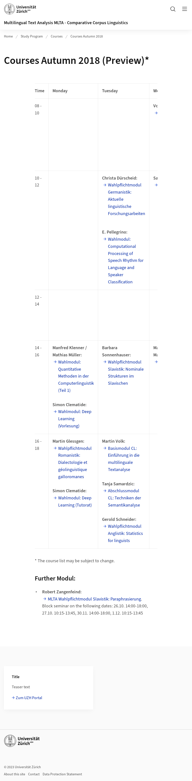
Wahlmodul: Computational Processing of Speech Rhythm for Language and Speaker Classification (125, 260)
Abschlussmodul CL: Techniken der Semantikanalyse (124, 498)
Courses (57, 36)
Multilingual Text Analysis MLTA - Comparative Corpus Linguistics (66, 23)
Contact (34, 774)
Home (8, 36)
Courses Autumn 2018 (86, 36)
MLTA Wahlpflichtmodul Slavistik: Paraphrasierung (94, 599)
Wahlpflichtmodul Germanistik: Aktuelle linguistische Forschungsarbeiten (126, 199)
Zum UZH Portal (29, 698)
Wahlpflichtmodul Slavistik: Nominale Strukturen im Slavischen (126, 372)
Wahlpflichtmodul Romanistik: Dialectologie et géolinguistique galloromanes (75, 462)
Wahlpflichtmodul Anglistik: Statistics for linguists (125, 533)
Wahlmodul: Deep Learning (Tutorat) (75, 501)
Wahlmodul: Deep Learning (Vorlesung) (74, 419)
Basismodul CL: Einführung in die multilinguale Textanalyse (124, 459)
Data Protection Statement (62, 774)
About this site (14, 774)
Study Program (32, 36)
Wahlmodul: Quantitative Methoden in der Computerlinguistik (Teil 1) (76, 376)
